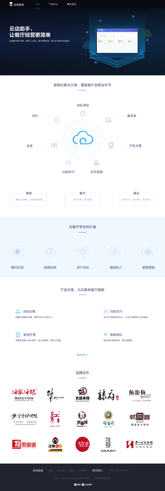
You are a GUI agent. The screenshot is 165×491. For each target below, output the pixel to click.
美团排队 (83, 470)
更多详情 (82, 355)
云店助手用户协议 (102, 478)
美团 (51, 470)
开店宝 (72, 470)
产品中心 (53, 4)
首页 (37, 4)
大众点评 (61, 470)
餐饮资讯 (71, 4)
